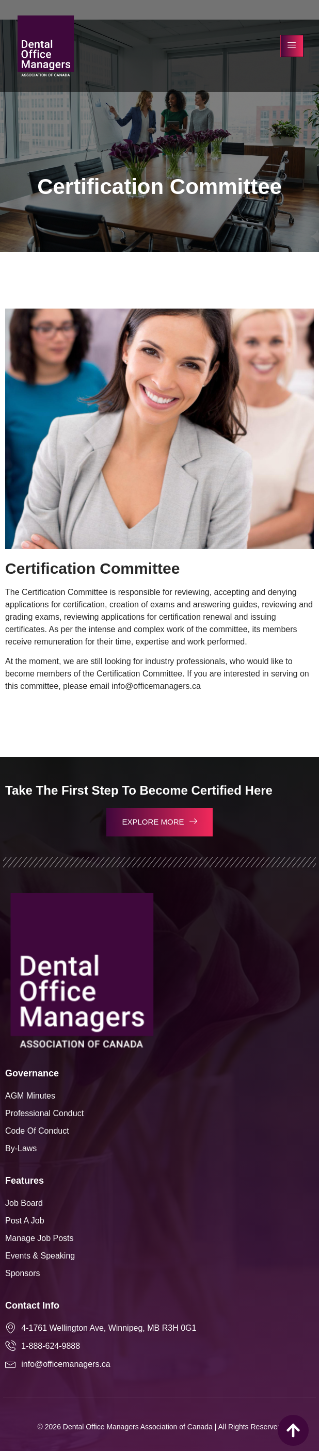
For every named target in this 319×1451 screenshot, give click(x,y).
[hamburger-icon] (292, 46)
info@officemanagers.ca (155, 686)
